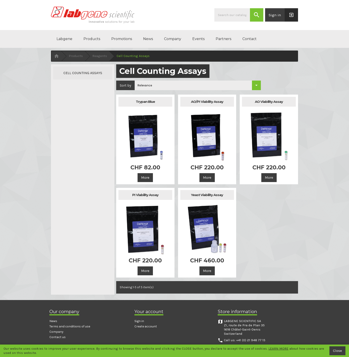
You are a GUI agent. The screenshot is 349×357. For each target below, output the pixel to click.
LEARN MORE (278, 349)
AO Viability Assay (269, 101)
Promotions (121, 39)
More (145, 177)
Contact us (57, 337)
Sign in (139, 321)
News (148, 39)
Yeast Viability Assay (207, 195)
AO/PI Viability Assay (207, 101)
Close (337, 351)
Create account (145, 326)
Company (172, 39)
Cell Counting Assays (82, 73)
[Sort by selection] (198, 85)
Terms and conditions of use (69, 326)
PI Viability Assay (145, 195)
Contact (249, 39)
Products (91, 39)
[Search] (232, 15)
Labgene (64, 39)
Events (198, 39)
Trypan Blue (145, 101)
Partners (223, 39)
